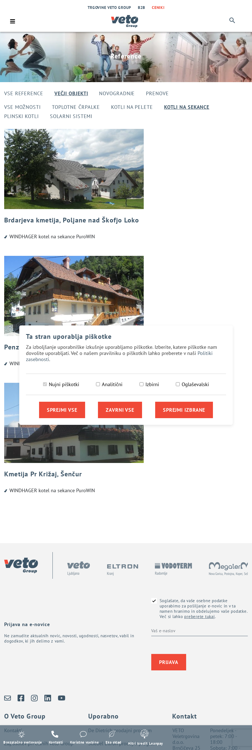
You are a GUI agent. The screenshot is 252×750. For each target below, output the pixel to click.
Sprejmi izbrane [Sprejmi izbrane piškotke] (184, 410)
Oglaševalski (195, 384)
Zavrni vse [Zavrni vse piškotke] (120, 410)
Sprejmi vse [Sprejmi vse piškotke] (62, 410)
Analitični (112, 384)
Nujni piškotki (64, 384)
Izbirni (152, 384)
